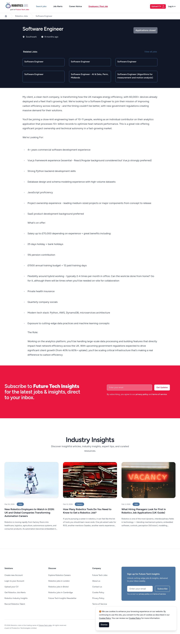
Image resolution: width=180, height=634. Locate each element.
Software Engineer (44, 16)
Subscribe (162, 588)
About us (96, 581)
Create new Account (13, 575)
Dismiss (104, 624)
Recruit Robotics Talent (14, 604)
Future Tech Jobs (99, 575)
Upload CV (158, 6)
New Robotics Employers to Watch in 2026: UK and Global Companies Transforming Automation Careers (29, 513)
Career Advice (75, 6)
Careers (79, 504)
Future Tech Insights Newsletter (62, 598)
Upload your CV (11, 587)
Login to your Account (14, 581)
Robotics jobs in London (59, 581)
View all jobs (150, 51)
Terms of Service (99, 604)
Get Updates (162, 387)
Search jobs (41, 6)
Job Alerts (57, 6)
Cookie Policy (98, 592)
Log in (172, 6)
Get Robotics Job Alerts (15, 592)
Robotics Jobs (21, 16)
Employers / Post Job (98, 6)
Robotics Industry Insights (16, 598)
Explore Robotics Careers (59, 575)
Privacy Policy (98, 598)
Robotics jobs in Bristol (58, 587)
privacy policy (142, 394)
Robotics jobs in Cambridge (60, 592)
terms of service (159, 394)
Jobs (20, 504)
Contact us (97, 587)
